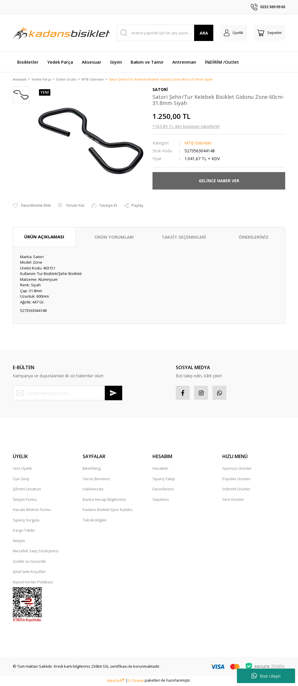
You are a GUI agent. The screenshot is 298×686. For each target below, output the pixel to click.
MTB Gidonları (198, 143)
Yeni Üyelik (22, 469)
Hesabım (160, 469)
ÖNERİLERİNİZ (254, 237)
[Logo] (61, 33)
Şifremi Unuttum (27, 490)
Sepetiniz (160, 500)
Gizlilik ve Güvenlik (29, 562)
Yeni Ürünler (233, 500)
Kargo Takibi (24, 531)
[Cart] (269, 33)
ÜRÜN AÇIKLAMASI (44, 237)
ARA (204, 33)
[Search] (165, 33)
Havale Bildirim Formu (32, 510)
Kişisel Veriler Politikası (33, 582)
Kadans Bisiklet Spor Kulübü (107, 510)
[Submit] (113, 393)
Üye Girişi (21, 479)
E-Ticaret (136, 681)
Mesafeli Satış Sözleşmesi (35, 552)
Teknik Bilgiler (95, 521)
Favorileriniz (163, 490)
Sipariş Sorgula (26, 521)
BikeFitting (91, 469)
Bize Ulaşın (266, 676)
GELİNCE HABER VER (219, 181)
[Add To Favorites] (32, 206)
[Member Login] (233, 33)
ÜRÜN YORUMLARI (114, 237)
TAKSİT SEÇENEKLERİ (184, 237)
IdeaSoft (116, 681)
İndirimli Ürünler (236, 490)
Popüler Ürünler (236, 479)
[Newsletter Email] (67, 393)
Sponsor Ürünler (237, 469)
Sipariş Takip (163, 479)
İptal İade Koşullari (29, 572)
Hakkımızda (93, 490)
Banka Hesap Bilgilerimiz (104, 500)
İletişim (19, 541)
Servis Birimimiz (96, 479)
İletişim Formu (25, 500)
